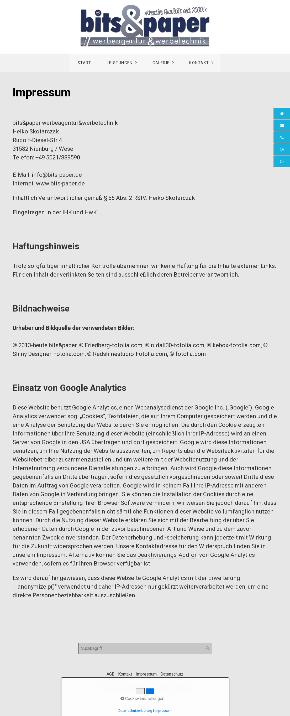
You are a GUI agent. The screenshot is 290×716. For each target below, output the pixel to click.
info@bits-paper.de (57, 175)
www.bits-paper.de (60, 183)
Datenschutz (171, 674)
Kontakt (199, 63)
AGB (110, 674)
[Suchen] (208, 648)
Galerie (161, 63)
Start (84, 63)
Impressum (146, 674)
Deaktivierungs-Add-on (167, 555)
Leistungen (120, 63)
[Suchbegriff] (145, 648)
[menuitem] (84, 63)
